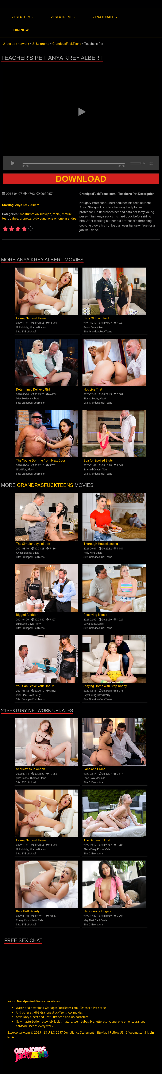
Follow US (117, 1032)
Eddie (36, 552)
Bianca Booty (91, 398)
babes (14, 218)
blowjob (45, 214)
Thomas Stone (38, 778)
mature (67, 214)
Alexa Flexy (90, 849)
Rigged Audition (27, 615)
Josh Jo (100, 778)
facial (57, 214)
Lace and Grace (94, 769)
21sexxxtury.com (18, 1032)
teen (5, 218)
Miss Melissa (23, 398)
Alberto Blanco (37, 327)
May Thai (89, 920)
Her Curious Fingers (97, 911)
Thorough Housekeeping (101, 544)
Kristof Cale (103, 849)
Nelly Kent (89, 552)
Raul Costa (101, 920)
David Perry (34, 623)
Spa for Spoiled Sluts (98, 460)
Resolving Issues (95, 615)
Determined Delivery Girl (33, 389)
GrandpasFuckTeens (100, 331)
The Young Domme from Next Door (40, 460)
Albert (34, 205)
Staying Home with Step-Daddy (105, 686)
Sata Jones (22, 778)
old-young (40, 218)
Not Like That (93, 389)
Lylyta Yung (90, 623)
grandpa (71, 218)
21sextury (23, 17)
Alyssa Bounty (24, 552)
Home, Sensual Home (31, 318)
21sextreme (63, 17)
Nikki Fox (21, 469)
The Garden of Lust (97, 840)
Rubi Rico (21, 695)
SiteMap (101, 1032)
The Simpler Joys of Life (33, 544)
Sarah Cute (90, 327)
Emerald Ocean (92, 469)
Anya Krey (22, 205)
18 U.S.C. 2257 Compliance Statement (68, 1032)
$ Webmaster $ (136, 1032)
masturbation (29, 214)
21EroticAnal (29, 331)
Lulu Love (21, 623)
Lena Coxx (89, 778)
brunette (25, 218)
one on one (56, 218)
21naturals (105, 17)
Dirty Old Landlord (96, 318)
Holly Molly (22, 327)
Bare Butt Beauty (27, 911)
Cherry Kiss (22, 920)
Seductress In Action (30, 769)
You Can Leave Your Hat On (35, 686)
